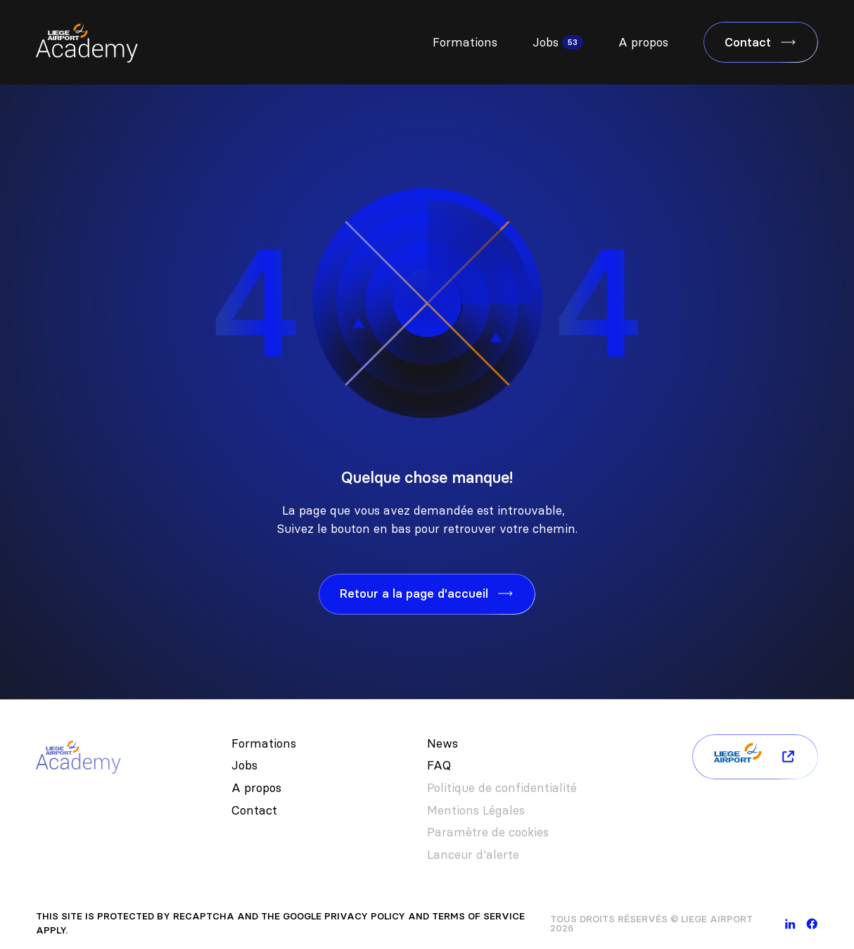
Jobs (546, 42)
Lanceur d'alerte (473, 854)
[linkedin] (790, 924)
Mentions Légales (476, 810)
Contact (254, 810)
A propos (643, 42)
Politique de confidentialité (502, 788)
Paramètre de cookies (488, 832)
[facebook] (812, 924)
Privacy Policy (364, 916)
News (442, 743)
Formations (465, 42)
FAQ (439, 765)
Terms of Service (478, 916)
